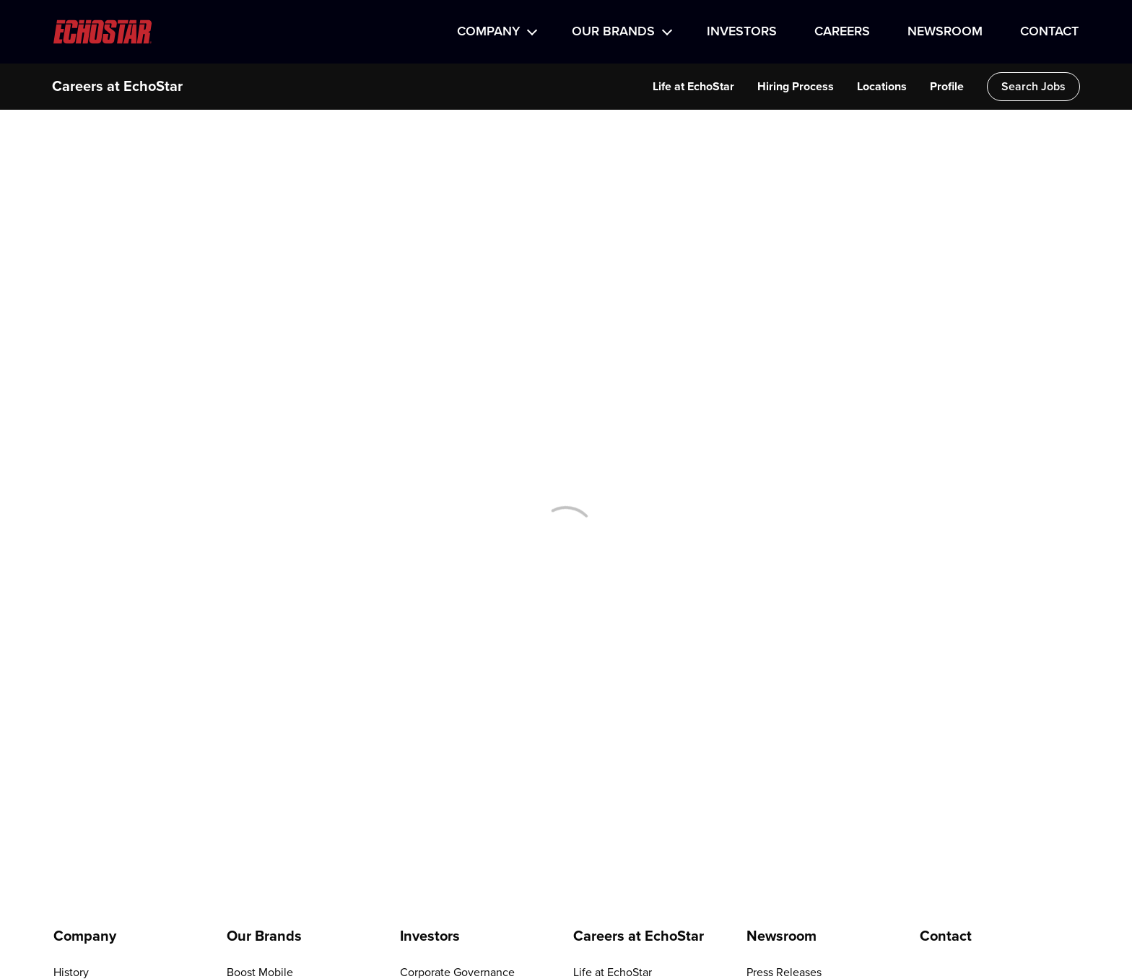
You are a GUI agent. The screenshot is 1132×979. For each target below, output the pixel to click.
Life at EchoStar (693, 86)
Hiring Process (795, 86)
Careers (842, 31)
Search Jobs (1033, 86)
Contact (1049, 31)
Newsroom (945, 31)
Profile (947, 86)
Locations (882, 86)
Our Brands (613, 31)
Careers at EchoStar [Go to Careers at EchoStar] (638, 936)
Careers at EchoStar (117, 86)
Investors (742, 31)
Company (488, 31)
